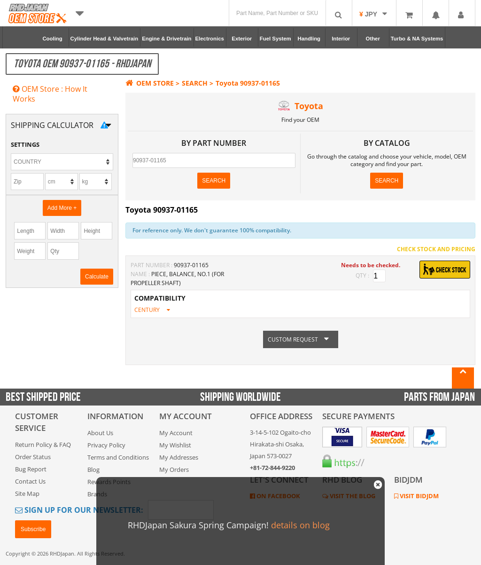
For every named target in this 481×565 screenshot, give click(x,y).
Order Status (33, 457)
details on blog (300, 525)
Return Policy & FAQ (43, 444)
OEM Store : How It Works (50, 94)
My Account (176, 433)
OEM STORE (149, 83)
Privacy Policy (106, 445)
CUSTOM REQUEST (301, 339)
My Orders (174, 469)
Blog (93, 469)
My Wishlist (175, 445)
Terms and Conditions (118, 457)
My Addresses (178, 457)
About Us (100, 433)
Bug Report (31, 469)
